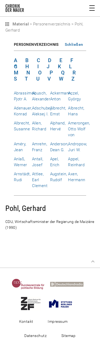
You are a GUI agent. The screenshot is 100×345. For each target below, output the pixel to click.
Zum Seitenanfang (93, 261)
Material (20, 24)
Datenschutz (35, 335)
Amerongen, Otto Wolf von (79, 129)
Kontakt (26, 321)
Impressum (57, 321)
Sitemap (68, 335)
